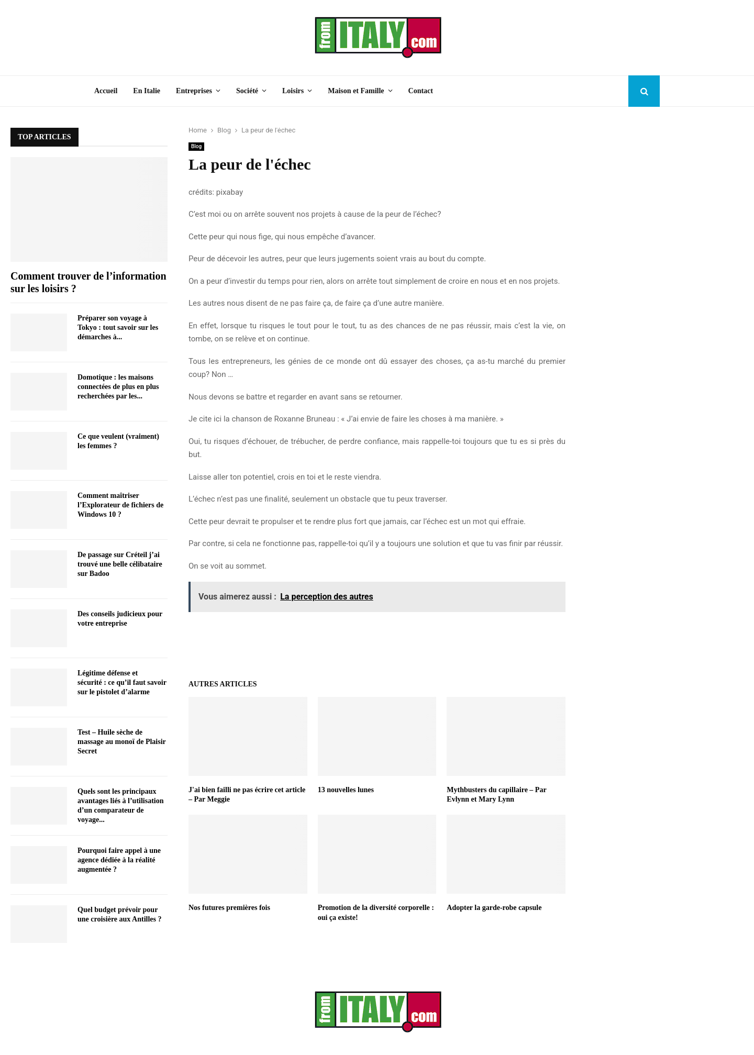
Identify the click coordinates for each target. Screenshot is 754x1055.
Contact (420, 91)
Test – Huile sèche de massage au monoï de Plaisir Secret (121, 741)
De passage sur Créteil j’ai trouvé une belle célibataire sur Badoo (119, 564)
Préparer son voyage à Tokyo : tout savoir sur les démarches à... (117, 327)
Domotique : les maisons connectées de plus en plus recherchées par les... (118, 386)
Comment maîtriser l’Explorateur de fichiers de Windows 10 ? (120, 505)
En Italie (146, 91)
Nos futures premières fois (229, 908)
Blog (196, 146)
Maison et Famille (356, 91)
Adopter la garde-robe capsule (494, 908)
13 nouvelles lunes (346, 790)
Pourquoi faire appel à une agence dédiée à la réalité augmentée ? (119, 860)
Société (247, 91)
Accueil (105, 91)
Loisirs (293, 91)
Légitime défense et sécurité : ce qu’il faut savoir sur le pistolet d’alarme (122, 682)
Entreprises (194, 91)
